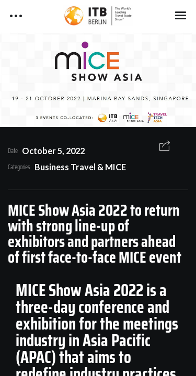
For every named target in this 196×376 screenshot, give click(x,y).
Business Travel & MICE (80, 167)
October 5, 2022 (53, 151)
